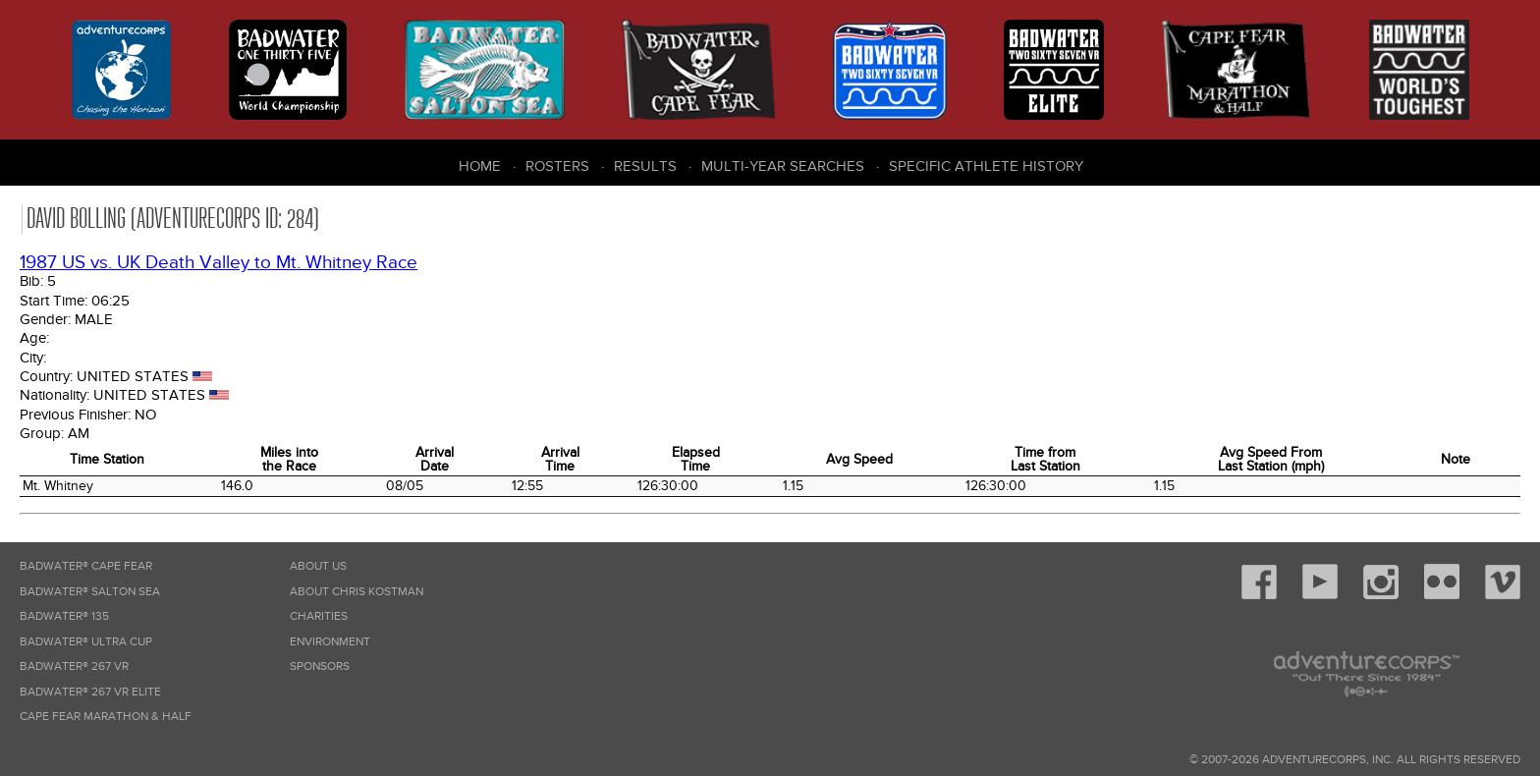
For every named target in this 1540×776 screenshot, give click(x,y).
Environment (330, 642)
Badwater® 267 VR (74, 666)
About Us (318, 566)
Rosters (557, 166)
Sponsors (320, 666)
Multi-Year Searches (782, 166)
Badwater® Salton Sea (90, 591)
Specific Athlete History (986, 166)
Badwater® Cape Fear (86, 566)
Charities (319, 616)
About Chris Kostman (356, 591)
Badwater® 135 (64, 616)
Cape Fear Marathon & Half (106, 716)
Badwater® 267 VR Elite (90, 692)
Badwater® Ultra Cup (86, 642)
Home (480, 166)
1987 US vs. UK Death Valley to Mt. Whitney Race (218, 262)
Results (645, 166)
